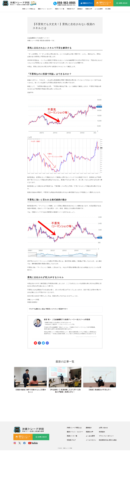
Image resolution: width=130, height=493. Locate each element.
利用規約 (102, 474)
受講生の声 (88, 9)
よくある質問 (99, 9)
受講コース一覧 (59, 9)
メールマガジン (91, 483)
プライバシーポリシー (106, 479)
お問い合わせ (103, 470)
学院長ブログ (71, 9)
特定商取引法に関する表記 (108, 483)
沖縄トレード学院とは (28, 9)
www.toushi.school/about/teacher (86, 336)
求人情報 (108, 9)
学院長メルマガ (51, 309)
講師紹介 (80, 9)
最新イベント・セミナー (45, 9)
